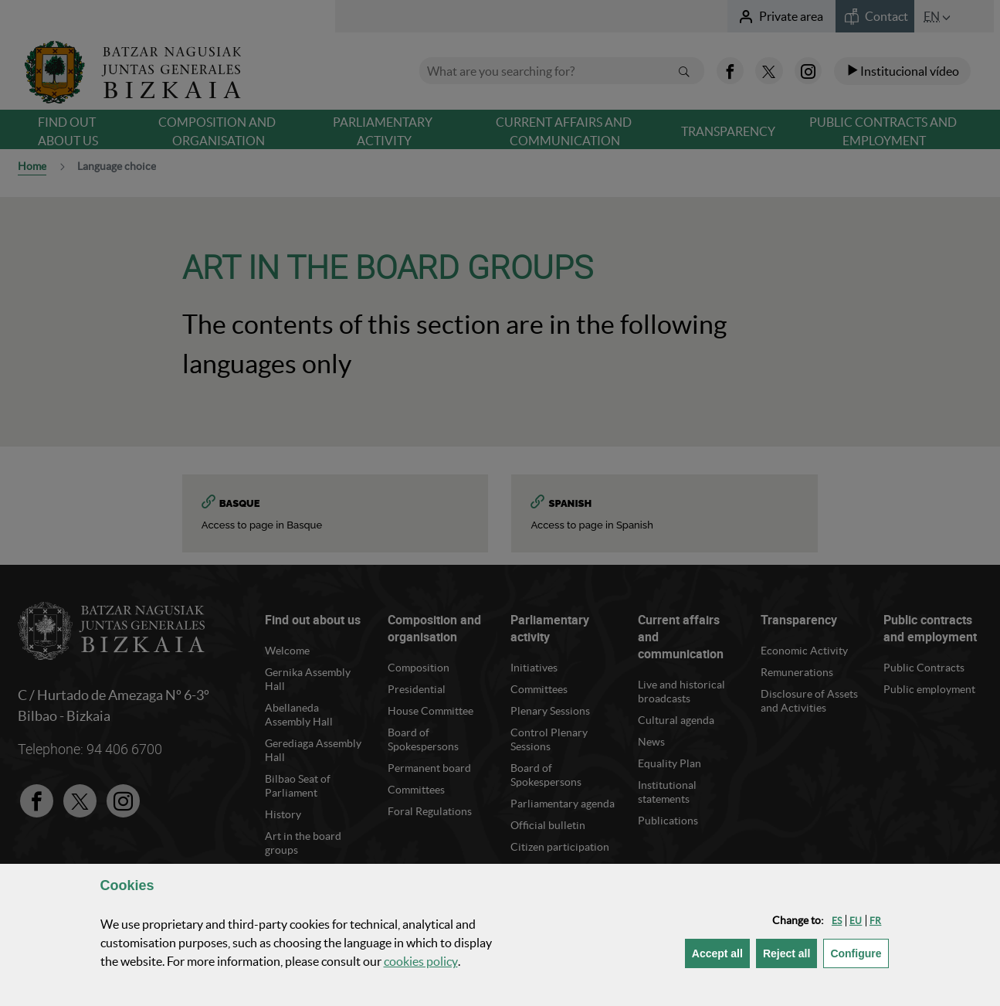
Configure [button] (859, 952)
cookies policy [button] (421, 961)
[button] (837, 921)
